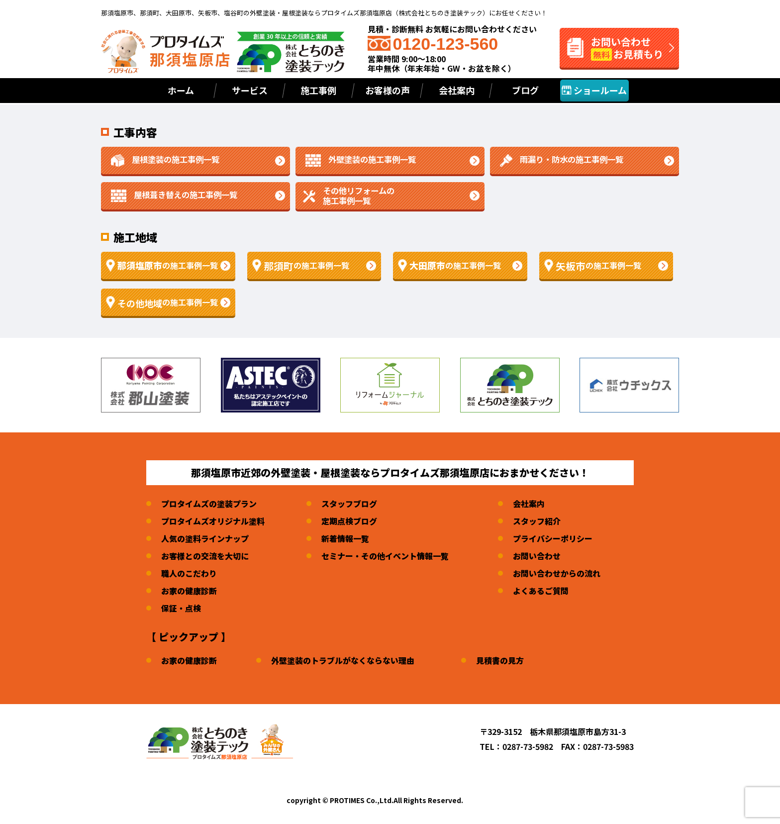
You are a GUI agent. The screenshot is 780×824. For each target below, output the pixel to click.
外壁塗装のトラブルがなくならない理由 (342, 660)
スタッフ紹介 (537, 521)
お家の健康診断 (189, 591)
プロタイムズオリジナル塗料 (213, 521)
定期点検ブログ (349, 521)
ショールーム (594, 90)
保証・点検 (181, 608)
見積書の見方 (500, 660)
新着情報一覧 (345, 538)
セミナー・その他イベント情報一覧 (385, 556)
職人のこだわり (189, 573)
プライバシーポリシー (552, 538)
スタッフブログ (349, 504)
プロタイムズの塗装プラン (209, 504)
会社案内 (529, 504)
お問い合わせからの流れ (556, 573)
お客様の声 (387, 90)
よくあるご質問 (541, 591)
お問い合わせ (537, 556)
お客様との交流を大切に (205, 556)
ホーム (181, 90)
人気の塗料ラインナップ (205, 538)
